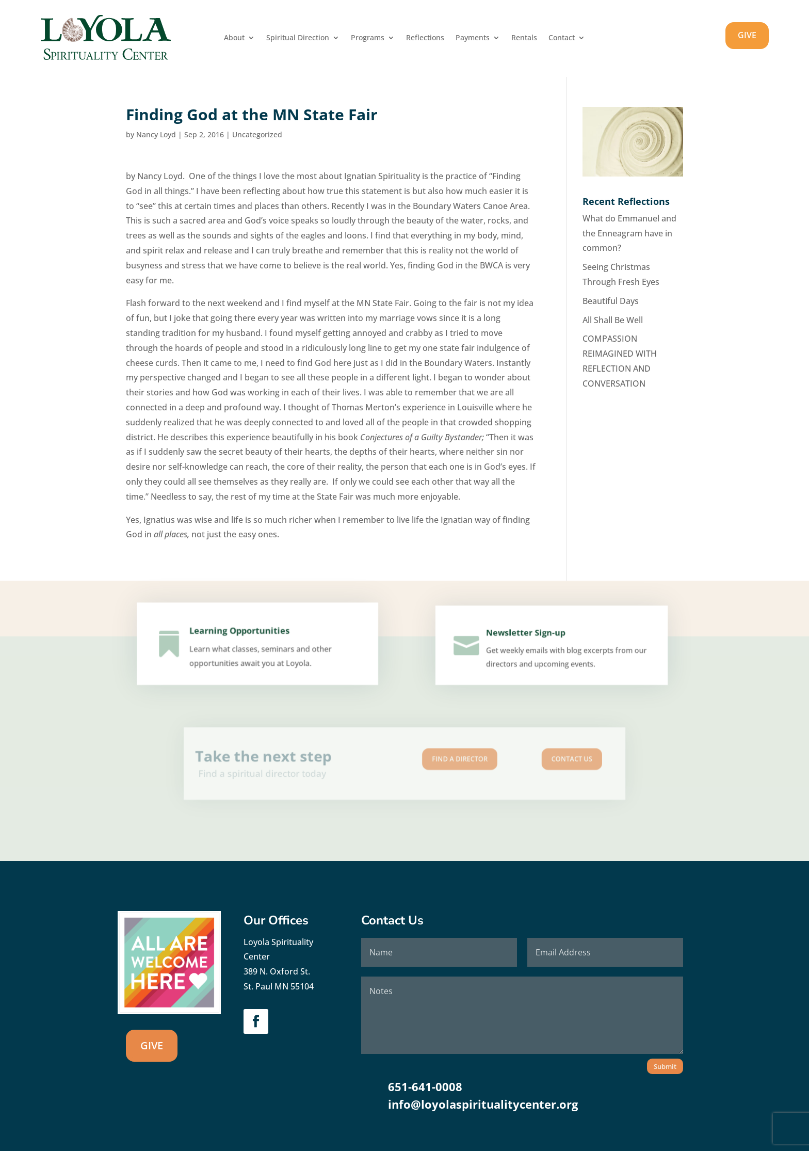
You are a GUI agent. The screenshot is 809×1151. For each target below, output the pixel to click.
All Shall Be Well (613, 320)
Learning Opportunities (241, 636)
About (234, 38)
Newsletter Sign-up (527, 637)
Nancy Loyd (156, 134)
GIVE (747, 35)
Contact (561, 38)
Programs (367, 38)
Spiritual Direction (297, 38)
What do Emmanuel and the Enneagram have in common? (629, 233)
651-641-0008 (425, 1086)
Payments (473, 38)
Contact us (523, 760)
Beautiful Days (611, 301)
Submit (665, 1066)
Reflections (425, 38)
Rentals (524, 38)
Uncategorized (257, 134)
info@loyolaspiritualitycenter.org (483, 1104)
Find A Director (444, 760)
